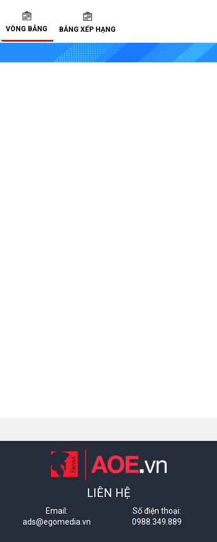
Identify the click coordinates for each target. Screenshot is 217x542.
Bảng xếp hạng (87, 22)
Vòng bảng (26, 21)
